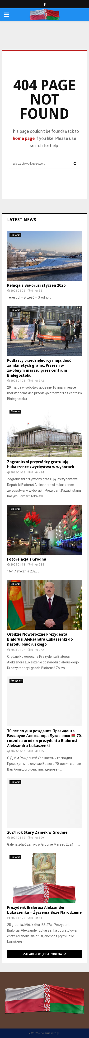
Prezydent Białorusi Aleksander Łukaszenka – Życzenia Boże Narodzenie (44, 910)
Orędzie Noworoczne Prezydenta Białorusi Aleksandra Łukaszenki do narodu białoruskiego (40, 639)
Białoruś (15, 235)
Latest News (21, 219)
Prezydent (16, 680)
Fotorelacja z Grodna (26, 559)
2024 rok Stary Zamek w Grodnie (37, 832)
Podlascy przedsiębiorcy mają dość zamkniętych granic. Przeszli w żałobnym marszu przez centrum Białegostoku (39, 367)
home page (24, 138)
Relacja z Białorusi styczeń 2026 (36, 285)
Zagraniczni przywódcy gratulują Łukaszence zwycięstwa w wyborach (40, 464)
